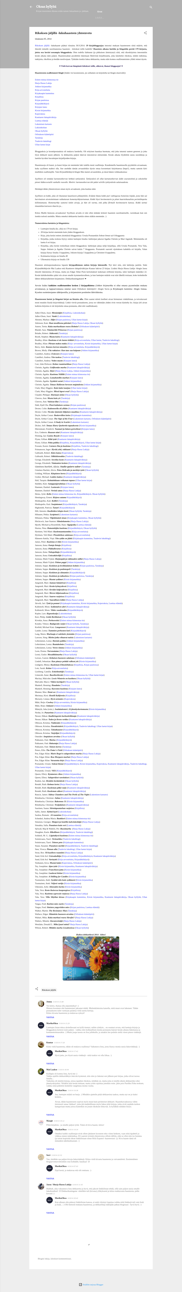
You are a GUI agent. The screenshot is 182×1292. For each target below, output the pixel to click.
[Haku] (151, 7)
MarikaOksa (52, 1032)
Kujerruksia (40, 123)
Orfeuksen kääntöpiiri (44, 143)
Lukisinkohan (41, 137)
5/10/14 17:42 (73, 1060)
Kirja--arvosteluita (76, 353)
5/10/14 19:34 (73, 1139)
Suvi (48, 1164)
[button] (145, 42)
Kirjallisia (39, 106)
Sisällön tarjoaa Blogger (91, 1284)
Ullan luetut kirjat (42, 154)
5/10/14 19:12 (59, 1130)
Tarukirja (39, 147)
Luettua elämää (41, 130)
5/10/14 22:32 (56, 1164)
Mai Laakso (51, 1079)
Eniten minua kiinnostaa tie (46, 89)
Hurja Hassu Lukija (43, 92)
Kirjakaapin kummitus (44, 102)
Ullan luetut (96, 349)
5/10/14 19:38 (73, 1100)
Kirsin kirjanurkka (43, 120)
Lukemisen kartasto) (80, 431)
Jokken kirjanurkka (43, 96)
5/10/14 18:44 (63, 1079)
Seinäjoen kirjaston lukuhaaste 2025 (99, 26)
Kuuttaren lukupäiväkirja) (89, 725)
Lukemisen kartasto (43, 133)
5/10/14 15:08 (58, 1011)
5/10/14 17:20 (59, 1052)
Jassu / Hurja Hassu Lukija (58, 1194)
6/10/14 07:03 (73, 1175)
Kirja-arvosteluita (42, 99)
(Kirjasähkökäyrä (66, 517)
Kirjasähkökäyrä (42, 113)
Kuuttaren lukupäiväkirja (45, 126)
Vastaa (50, 1027)
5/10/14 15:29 (64, 1033)
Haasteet (133, 26)
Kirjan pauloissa (42, 109)
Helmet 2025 (65, 26)
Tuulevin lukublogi (43, 150)
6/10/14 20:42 (73, 1207)
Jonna (49, 1011)
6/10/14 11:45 (78, 1194)
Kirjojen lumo (41, 116)
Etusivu (48, 26)
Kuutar (49, 1052)
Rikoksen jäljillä (42, 55)
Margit (49, 1130)
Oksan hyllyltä (46, 7)
